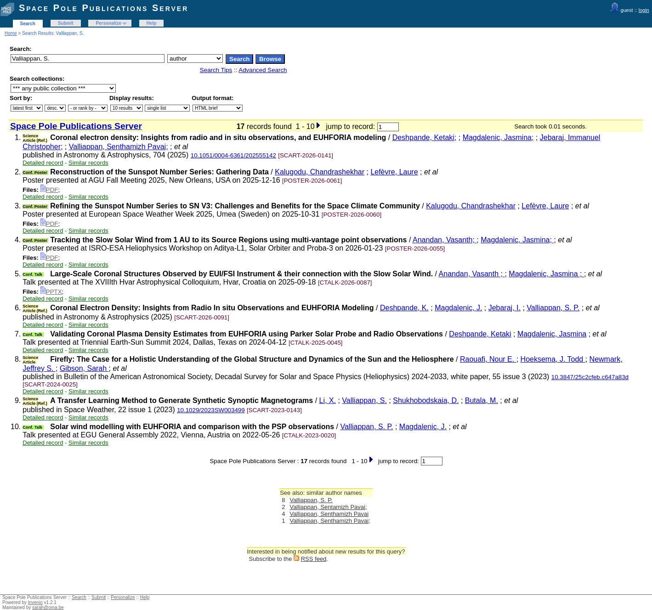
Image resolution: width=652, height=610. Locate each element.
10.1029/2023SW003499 (210, 410)
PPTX (51, 291)
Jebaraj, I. (504, 308)
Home (11, 33)
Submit (66, 23)
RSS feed (314, 558)
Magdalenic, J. (458, 308)
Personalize (108, 23)
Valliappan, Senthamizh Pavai (329, 513)
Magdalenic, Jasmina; (498, 137)
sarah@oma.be (48, 607)
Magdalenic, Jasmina (551, 334)
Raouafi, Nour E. (488, 359)
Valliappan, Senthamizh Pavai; (118, 147)
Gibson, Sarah (84, 368)
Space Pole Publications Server (103, 8)
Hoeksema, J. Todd (553, 359)
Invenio (35, 602)
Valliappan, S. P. (553, 308)
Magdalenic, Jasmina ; (546, 274)
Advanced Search (262, 70)
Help (152, 23)
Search (27, 23)
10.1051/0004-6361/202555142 (233, 155)
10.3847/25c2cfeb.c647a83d (590, 377)
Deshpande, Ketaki (480, 334)
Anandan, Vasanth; (444, 240)
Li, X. (327, 400)
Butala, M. (481, 400)
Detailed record (43, 162)
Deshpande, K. (404, 308)
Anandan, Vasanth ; (472, 274)
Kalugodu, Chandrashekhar (319, 172)
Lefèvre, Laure (394, 172)
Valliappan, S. (364, 400)
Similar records (88, 162)
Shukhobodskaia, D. (426, 400)
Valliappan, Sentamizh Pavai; (328, 507)
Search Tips (216, 70)
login (644, 10)
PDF (49, 189)
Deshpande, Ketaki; (424, 137)
